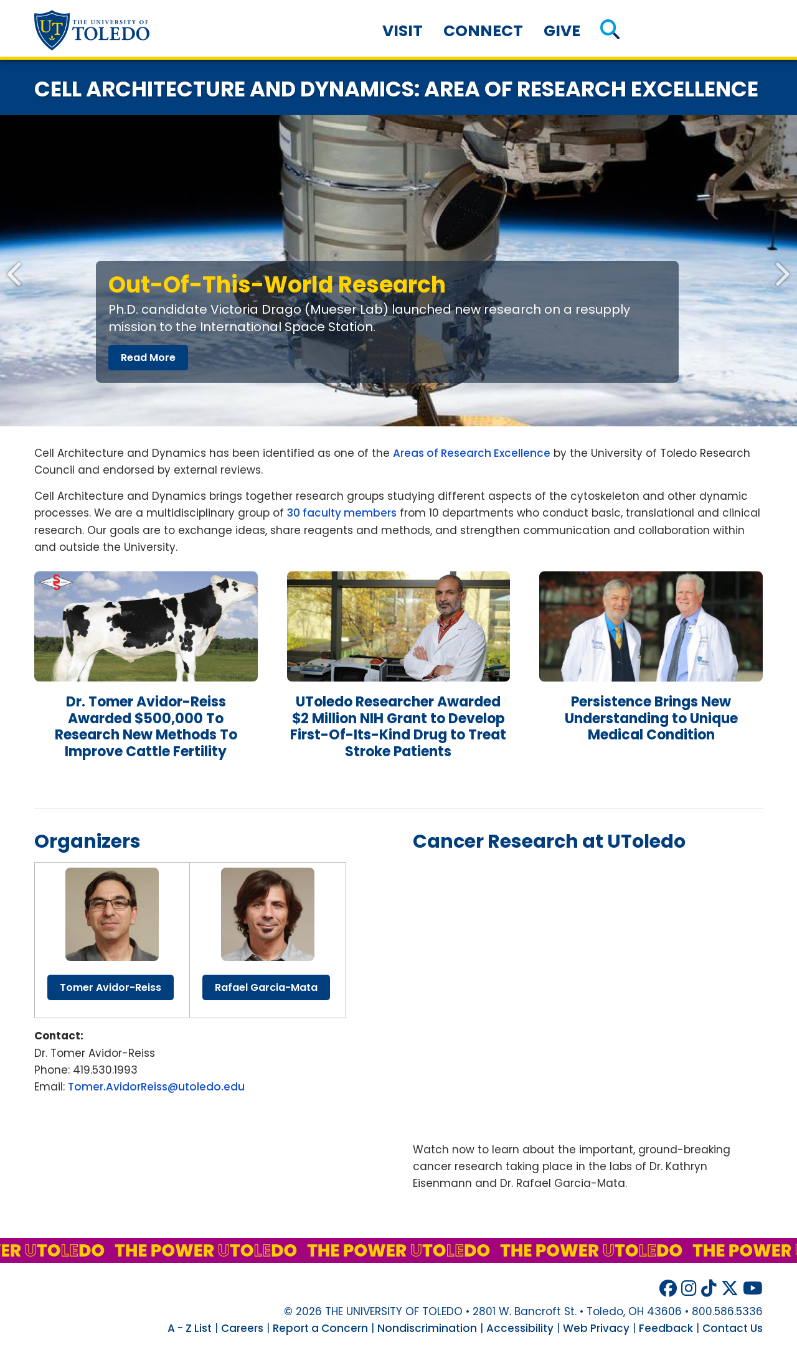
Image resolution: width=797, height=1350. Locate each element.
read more (148, 357)
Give (562, 31)
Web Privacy (596, 1328)
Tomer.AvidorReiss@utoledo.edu (156, 1086)
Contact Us (732, 1328)
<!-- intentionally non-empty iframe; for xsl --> (588, 993)
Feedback (666, 1328)
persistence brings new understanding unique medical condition (651, 718)
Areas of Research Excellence (471, 453)
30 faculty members (342, 512)
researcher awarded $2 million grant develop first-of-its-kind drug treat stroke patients (398, 726)
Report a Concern (320, 1328)
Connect (483, 31)
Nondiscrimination (427, 1328)
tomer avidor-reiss (110, 987)
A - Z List (189, 1328)
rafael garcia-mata (266, 987)
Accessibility (520, 1328)
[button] (610, 31)
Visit (402, 31)
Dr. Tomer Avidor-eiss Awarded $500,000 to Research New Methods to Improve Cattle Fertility (146, 726)
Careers (242, 1328)
